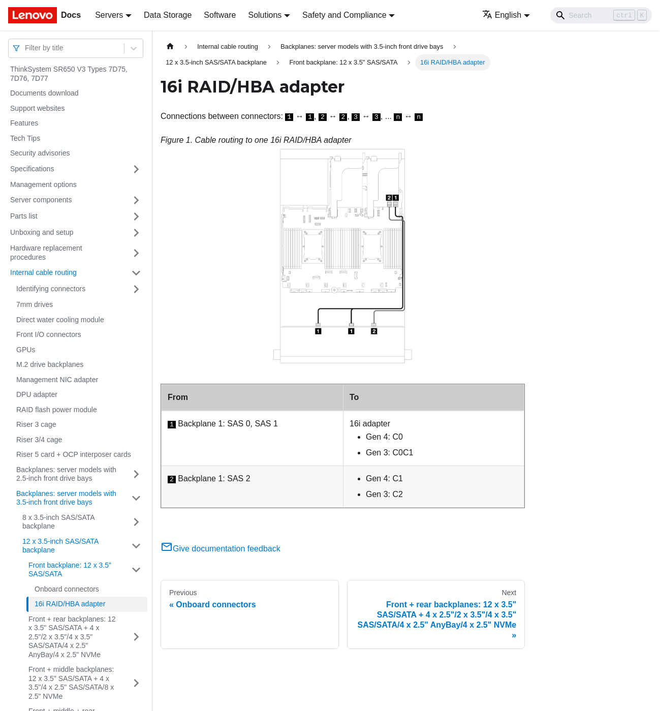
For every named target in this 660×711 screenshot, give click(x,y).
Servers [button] (109, 15)
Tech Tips (25, 138)
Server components (41, 200)
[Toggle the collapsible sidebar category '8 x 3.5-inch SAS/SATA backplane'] (136, 522)
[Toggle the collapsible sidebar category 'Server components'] (136, 200)
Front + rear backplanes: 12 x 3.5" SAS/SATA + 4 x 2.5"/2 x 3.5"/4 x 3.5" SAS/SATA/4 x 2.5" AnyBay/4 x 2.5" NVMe (72, 637)
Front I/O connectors (48, 334)
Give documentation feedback (220, 548)
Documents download (44, 93)
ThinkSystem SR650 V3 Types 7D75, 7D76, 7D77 (69, 73)
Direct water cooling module (60, 320)
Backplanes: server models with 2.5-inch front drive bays (66, 474)
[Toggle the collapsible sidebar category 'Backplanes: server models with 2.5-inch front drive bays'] (136, 474)
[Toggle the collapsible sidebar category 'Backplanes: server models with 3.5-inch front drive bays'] (136, 498)
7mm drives (34, 304)
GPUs (25, 350)
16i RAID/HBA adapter (70, 604)
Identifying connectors (50, 289)
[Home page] (170, 46)
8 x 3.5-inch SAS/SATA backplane (58, 522)
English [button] (501, 15)
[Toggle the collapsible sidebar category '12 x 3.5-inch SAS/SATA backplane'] (136, 546)
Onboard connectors (67, 589)
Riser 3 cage (36, 424)
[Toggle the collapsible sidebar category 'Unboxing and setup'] (136, 233)
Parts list (24, 216)
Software (220, 15)
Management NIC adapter (57, 380)
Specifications (32, 169)
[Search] (601, 15)
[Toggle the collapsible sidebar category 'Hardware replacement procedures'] (136, 253)
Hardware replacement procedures (46, 252)
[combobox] (26, 48)
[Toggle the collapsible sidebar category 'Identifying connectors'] (136, 289)
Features (24, 123)
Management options (43, 184)
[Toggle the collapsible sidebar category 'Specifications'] (136, 169)
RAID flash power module (56, 410)
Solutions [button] (264, 15)
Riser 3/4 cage (39, 440)
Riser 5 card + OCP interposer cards (73, 454)
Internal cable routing (43, 272)
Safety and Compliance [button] (344, 15)
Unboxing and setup (42, 232)
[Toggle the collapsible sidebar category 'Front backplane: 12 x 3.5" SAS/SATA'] (136, 570)
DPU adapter (36, 394)
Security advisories (40, 153)
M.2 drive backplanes (49, 364)
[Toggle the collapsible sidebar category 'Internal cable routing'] (136, 273)
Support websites (37, 108)
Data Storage (168, 15)
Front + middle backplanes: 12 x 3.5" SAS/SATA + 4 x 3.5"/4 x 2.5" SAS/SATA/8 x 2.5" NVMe (71, 682)
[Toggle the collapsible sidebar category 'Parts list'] (136, 216)
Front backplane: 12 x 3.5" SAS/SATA (69, 569)
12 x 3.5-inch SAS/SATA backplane (60, 545)
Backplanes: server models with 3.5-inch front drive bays (66, 498)
